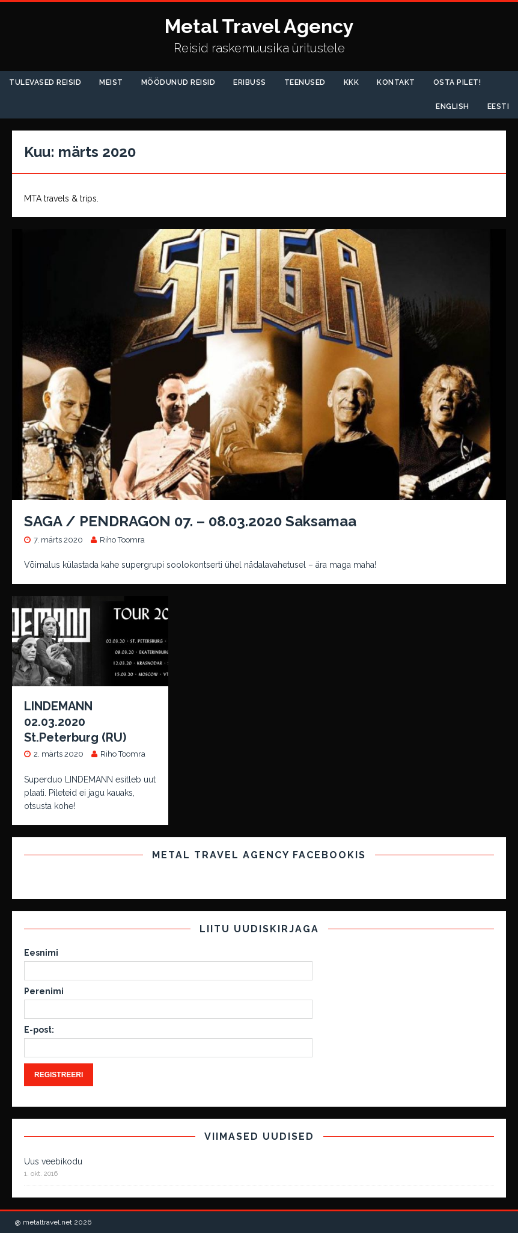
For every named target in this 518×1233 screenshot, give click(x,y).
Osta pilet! (457, 82)
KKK (351, 82)
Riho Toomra (122, 539)
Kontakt (396, 82)
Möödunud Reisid (178, 82)
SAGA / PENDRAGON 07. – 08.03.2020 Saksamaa (190, 521)
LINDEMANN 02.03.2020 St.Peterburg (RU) (75, 722)
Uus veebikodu (53, 1161)
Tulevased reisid (45, 82)
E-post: (39, 1030)
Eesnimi (41, 953)
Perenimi (44, 991)
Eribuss (249, 82)
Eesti (498, 106)
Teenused (305, 82)
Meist (111, 82)
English (452, 106)
